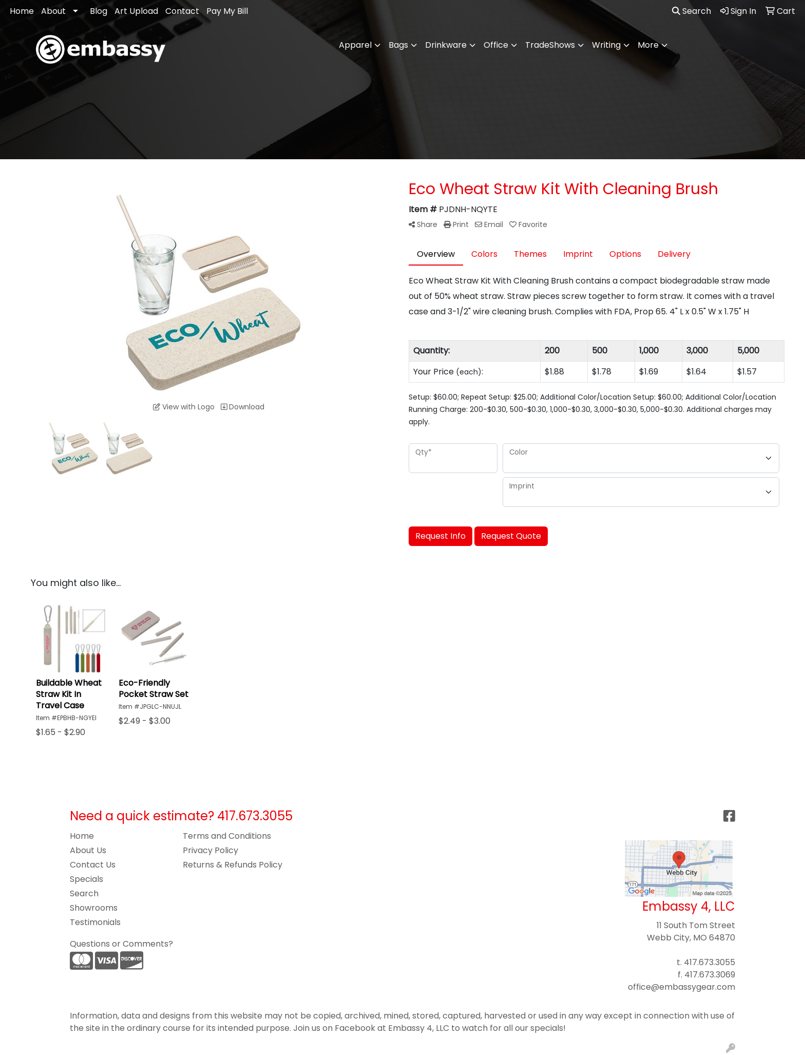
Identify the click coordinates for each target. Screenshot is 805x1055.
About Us (88, 850)
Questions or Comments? (121, 944)
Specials (86, 879)
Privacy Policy (210, 850)
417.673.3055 (709, 962)
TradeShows (550, 45)
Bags (398, 45)
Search (691, 11)
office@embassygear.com (681, 987)
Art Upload (136, 11)
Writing (606, 45)
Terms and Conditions (227, 836)
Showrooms (94, 908)
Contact (182, 11)
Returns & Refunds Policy (232, 865)
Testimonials (95, 922)
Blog (98, 11)
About (53, 11)
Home (22, 11)
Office (496, 45)
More (648, 45)
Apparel (355, 45)
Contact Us (93, 865)
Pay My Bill (227, 11)
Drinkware (446, 45)
